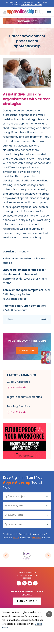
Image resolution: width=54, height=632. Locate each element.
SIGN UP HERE (27, 601)
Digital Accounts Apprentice (24, 397)
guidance (36, 537)
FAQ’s (16, 537)
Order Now (26, 350)
